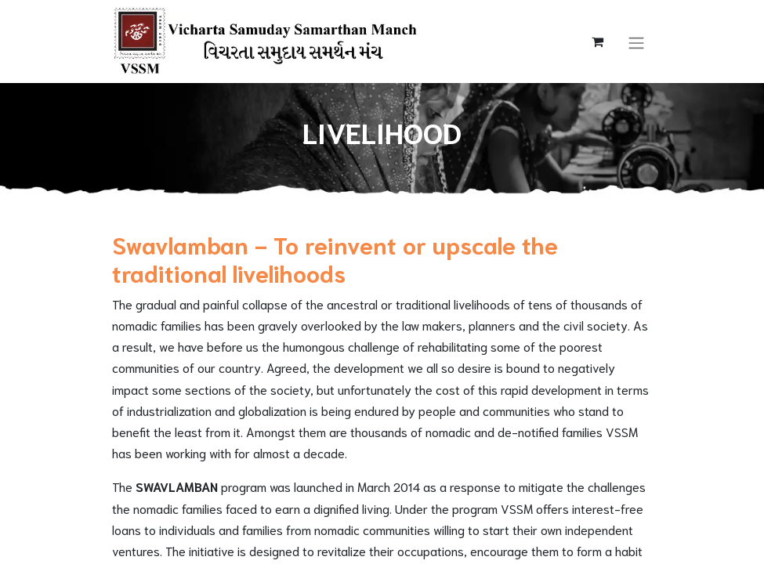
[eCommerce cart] (598, 41)
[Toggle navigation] (636, 41)
